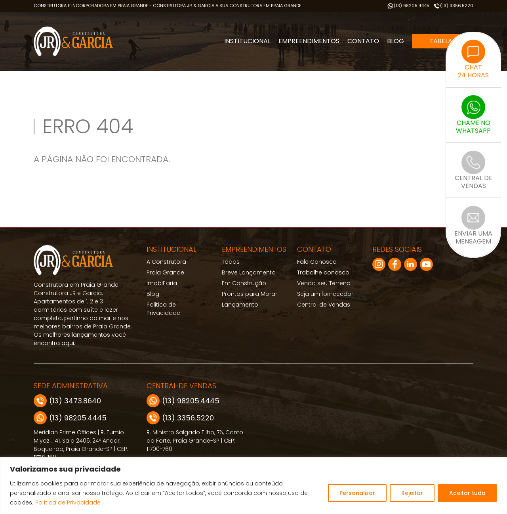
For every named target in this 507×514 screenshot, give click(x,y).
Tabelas (442, 41)
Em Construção (244, 283)
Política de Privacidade (68, 502)
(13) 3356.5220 (453, 5)
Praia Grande (165, 272)
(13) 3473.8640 (67, 400)
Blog (395, 41)
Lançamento (240, 305)
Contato (363, 41)
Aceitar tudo (467, 493)
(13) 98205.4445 (408, 5)
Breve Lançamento (249, 272)
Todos (231, 262)
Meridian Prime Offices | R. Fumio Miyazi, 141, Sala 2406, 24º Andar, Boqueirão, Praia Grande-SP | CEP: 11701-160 (81, 444)
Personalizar (357, 493)
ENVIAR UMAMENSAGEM (473, 226)
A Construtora (166, 262)
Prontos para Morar (249, 294)
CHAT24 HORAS (473, 59)
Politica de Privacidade (163, 309)
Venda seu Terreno (324, 283)
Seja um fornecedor (325, 294)
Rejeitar (412, 493)
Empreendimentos (308, 41)
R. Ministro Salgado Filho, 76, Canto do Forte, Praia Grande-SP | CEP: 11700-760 (195, 440)
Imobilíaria (162, 283)
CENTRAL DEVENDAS (473, 170)
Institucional (247, 41)
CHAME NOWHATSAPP (473, 115)
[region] (253, 485)
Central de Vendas (323, 305)
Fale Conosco (317, 262)
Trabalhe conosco (323, 272)
